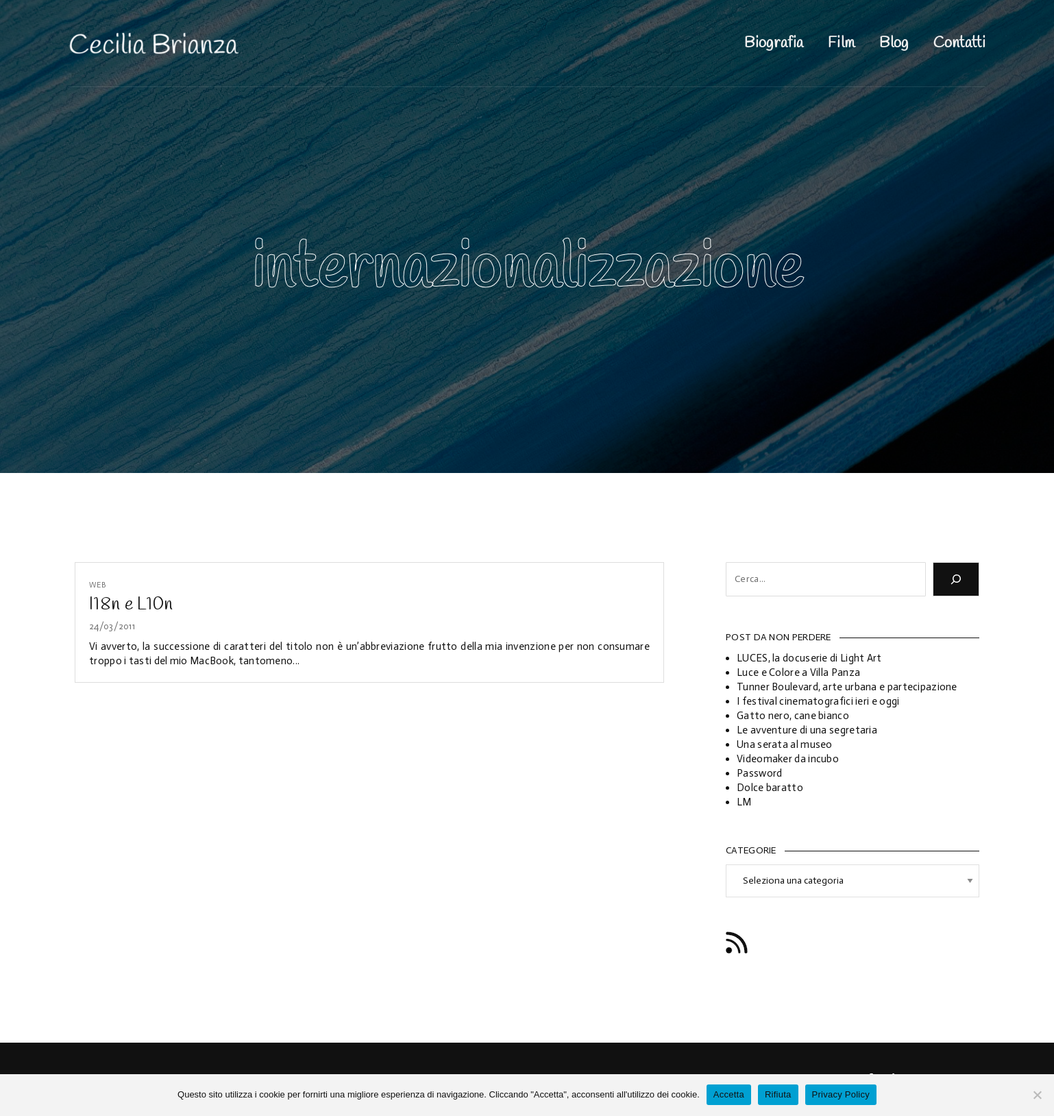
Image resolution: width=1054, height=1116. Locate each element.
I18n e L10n (131, 604)
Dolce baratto (770, 787)
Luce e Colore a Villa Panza (798, 672)
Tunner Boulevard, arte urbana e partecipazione (847, 687)
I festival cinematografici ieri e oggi (818, 701)
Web (98, 585)
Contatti (959, 43)
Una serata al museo (785, 744)
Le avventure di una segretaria (807, 730)
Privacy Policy (841, 1094)
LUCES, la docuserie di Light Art (809, 658)
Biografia (773, 43)
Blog (893, 43)
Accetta (728, 1094)
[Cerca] (956, 579)
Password (759, 773)
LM (744, 802)
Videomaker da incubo (788, 759)
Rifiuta (778, 1094)
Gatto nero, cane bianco (793, 715)
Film (841, 43)
